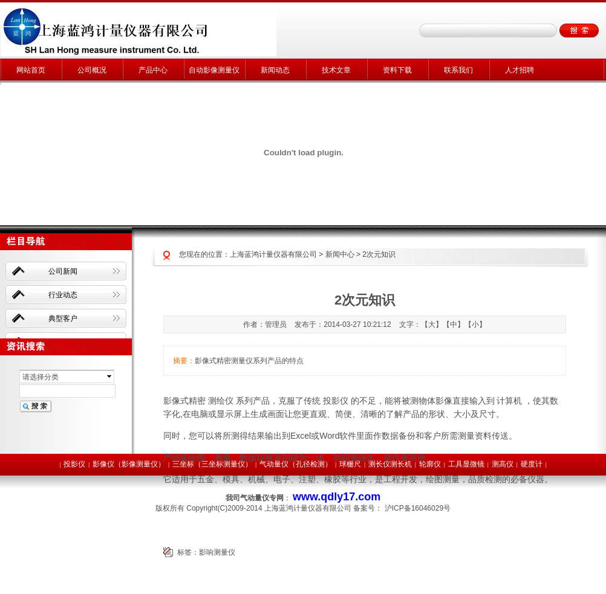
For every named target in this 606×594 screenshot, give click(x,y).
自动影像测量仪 (214, 70)
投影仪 (74, 464)
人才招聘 (519, 70)
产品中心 (153, 70)
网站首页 (30, 70)
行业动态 (62, 295)
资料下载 (397, 70)
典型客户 (62, 318)
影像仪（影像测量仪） (129, 464)
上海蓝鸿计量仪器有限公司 (273, 254)
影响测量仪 (217, 552)
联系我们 (458, 70)
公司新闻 (62, 271)
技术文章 (336, 70)
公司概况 (91, 70)
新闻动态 (275, 70)
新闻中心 (339, 254)
